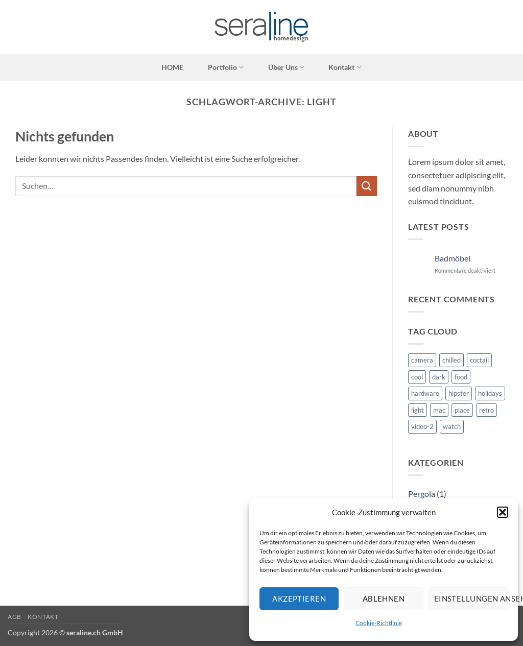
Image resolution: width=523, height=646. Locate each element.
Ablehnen (384, 598)
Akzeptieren (299, 598)
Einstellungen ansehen (471, 598)
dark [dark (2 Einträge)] (438, 377)
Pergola (421, 493)
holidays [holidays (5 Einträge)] (490, 393)
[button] (502, 512)
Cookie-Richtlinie (378, 623)
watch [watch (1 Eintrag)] (452, 426)
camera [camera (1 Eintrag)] (422, 360)
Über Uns (286, 67)
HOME (172, 67)
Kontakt (344, 67)
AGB (14, 616)
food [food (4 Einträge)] (461, 377)
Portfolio (226, 67)
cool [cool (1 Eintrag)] (417, 377)
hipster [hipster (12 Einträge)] (458, 393)
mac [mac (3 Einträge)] (439, 410)
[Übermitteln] (366, 186)
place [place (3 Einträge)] (462, 410)
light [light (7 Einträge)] (417, 410)
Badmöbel (452, 258)
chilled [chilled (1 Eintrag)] (451, 360)
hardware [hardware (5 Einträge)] (425, 393)
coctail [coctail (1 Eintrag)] (479, 360)
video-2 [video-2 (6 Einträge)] (422, 426)
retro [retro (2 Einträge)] (486, 410)
